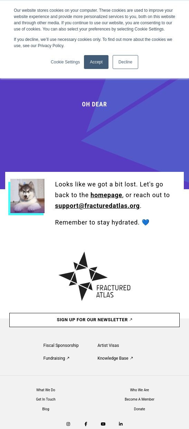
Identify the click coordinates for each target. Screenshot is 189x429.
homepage (106, 195)
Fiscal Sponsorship (61, 345)
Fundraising (56, 358)
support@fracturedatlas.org (97, 205)
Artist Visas (108, 345)
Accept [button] (96, 62)
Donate (139, 409)
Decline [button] (125, 62)
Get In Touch (45, 399)
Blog (45, 409)
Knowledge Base (114, 358)
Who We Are (139, 390)
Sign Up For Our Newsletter (94, 319)
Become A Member (139, 399)
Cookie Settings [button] (65, 62)
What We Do (45, 390)
